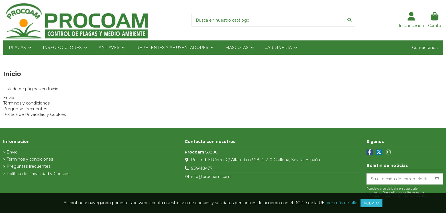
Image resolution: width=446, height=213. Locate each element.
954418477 (202, 168)
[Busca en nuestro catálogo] (349, 20)
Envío (8, 97)
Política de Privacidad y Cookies (34, 114)
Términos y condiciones (26, 103)
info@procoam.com (211, 176)
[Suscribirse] (437, 179)
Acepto (371, 203)
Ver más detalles (343, 202)
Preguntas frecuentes (25, 108)
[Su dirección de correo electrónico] (399, 179)
